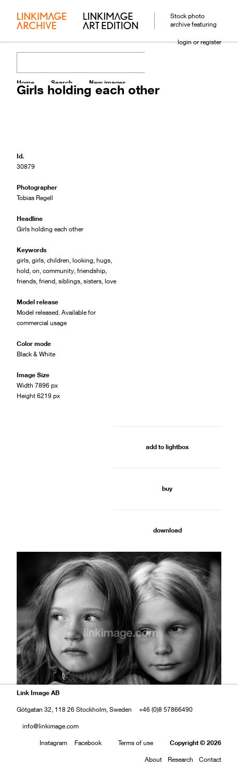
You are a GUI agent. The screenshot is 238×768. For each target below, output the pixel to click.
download (167, 530)
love (110, 281)
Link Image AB (38, 693)
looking (82, 260)
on (36, 271)
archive (41, 21)
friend (47, 281)
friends (26, 281)
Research (180, 759)
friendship (91, 271)
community (58, 271)
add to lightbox (167, 447)
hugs (103, 260)
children (58, 260)
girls (23, 260)
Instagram (53, 743)
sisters (92, 281)
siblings (69, 281)
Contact (210, 759)
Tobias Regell (35, 198)
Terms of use (135, 743)
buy (167, 488)
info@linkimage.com (50, 726)
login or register (199, 42)
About (153, 759)
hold (23, 271)
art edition (110, 21)
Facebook (88, 743)
